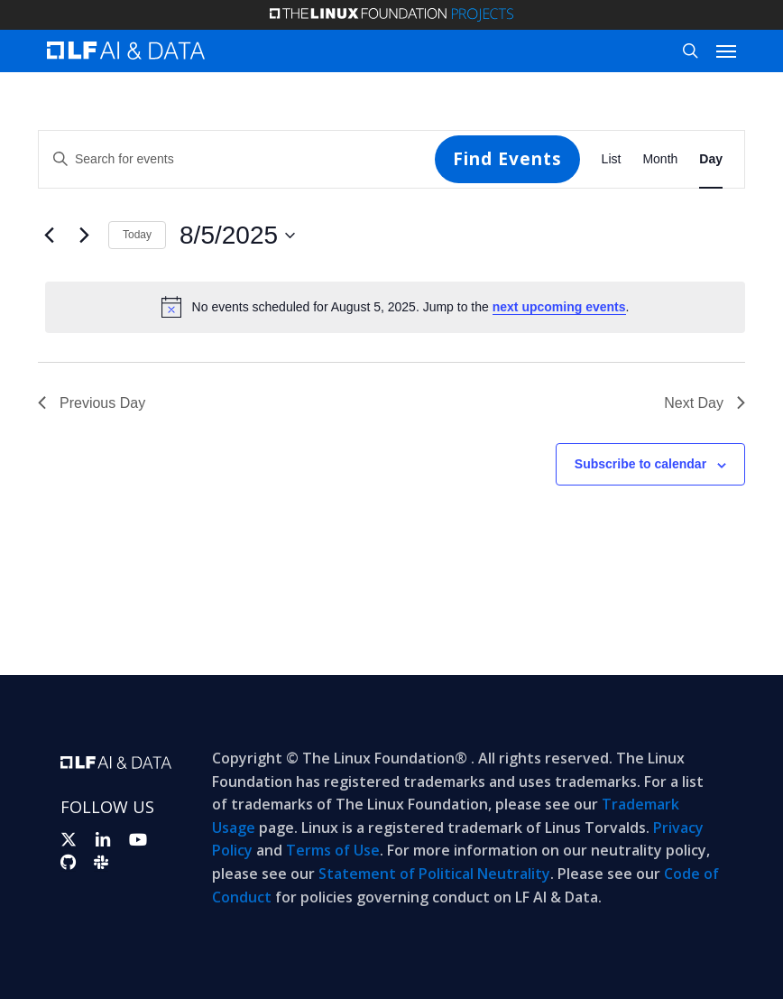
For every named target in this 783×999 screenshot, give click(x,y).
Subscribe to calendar (640, 464)
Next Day (704, 403)
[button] (726, 51)
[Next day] (84, 235)
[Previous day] (49, 235)
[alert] (395, 307)
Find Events (507, 159)
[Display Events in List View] (612, 159)
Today (137, 234)
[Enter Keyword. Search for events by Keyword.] (237, 159)
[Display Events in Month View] (659, 159)
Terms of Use (333, 850)
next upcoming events (559, 307)
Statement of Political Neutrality (434, 873)
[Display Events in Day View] (711, 159)
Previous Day (91, 403)
